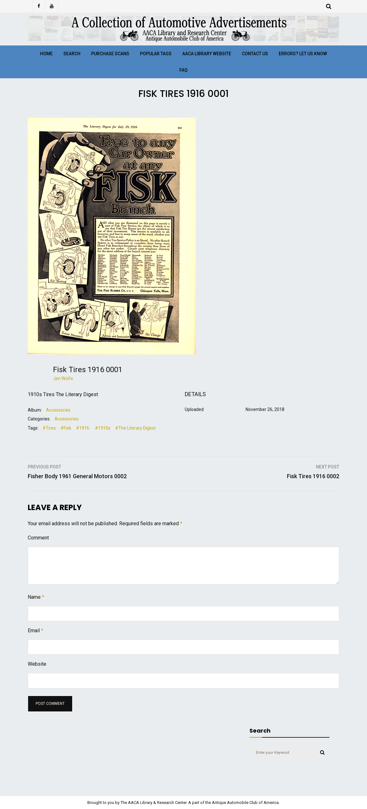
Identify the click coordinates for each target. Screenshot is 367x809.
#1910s (102, 428)
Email (35, 631)
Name (36, 597)
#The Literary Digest (135, 428)
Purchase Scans (110, 53)
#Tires (49, 428)
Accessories (58, 410)
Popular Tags (156, 53)
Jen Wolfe (63, 378)
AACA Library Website (206, 53)
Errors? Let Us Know (303, 53)
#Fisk (66, 428)
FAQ (183, 70)
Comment (38, 538)
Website (37, 664)
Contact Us (255, 53)
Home (46, 53)
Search (71, 53)
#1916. (83, 428)
